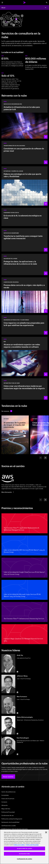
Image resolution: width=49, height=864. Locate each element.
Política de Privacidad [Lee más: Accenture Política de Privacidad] (32, 844)
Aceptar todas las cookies (24, 848)
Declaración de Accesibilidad (10, 822)
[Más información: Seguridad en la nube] (24, 264)
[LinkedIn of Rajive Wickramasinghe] (17, 734)
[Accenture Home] (24, 2)
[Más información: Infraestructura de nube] (24, 389)
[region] (24, 846)
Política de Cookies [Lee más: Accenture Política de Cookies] (19, 844)
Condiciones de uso (7, 815)
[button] (8, 776)
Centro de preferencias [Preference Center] (8, 792)
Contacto (4, 802)
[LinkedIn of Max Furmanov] (17, 713)
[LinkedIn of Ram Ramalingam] (17, 754)
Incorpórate (5, 795)
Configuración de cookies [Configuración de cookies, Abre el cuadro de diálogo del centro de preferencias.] (24, 858)
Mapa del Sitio (5, 809)
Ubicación (4, 805)
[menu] (2, 2)
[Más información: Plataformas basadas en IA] (24, 325)
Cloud (3, 7)
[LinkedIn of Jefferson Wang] (17, 692)
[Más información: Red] (24, 356)
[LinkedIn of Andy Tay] (17, 672)
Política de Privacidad (8, 812)
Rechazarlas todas (24, 853)
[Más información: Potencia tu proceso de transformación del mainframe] (24, 240)
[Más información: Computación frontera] (24, 295)
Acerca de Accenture (7, 798)
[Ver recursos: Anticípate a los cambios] (6, 411)
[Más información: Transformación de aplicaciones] (24, 152)
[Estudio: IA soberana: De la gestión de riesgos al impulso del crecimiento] (15, 434)
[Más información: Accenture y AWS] (7, 492)
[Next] (45, 458)
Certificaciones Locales (8, 825)
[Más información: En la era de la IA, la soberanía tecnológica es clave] (24, 217)
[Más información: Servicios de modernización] (24, 119)
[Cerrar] (46, 832)
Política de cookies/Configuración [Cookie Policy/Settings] (11, 819)
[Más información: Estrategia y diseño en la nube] (24, 186)
